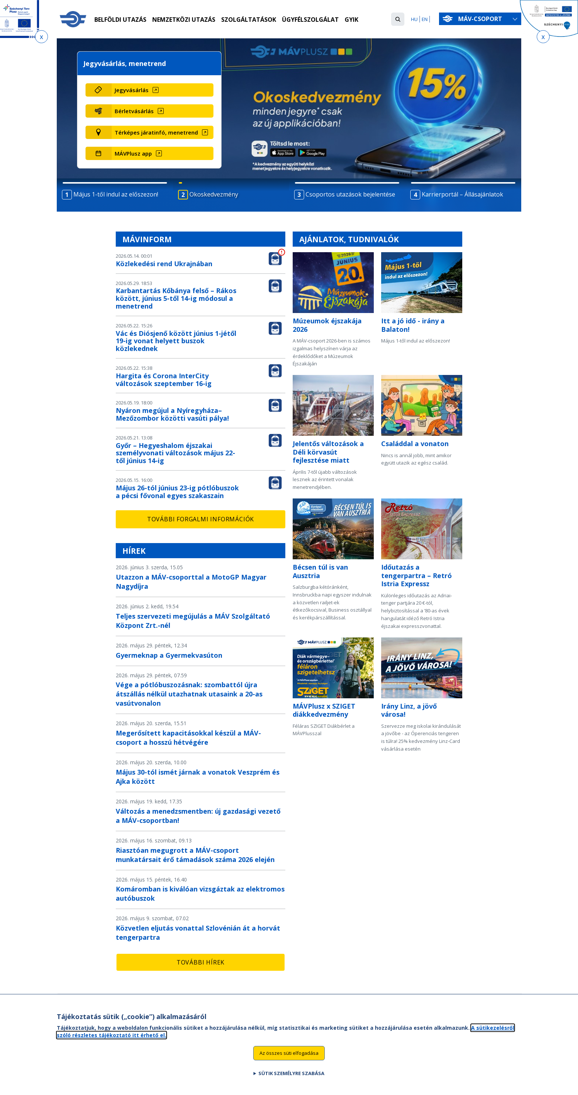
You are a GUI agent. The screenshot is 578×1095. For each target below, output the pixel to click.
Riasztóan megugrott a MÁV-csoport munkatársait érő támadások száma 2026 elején (195, 855)
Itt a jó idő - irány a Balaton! (413, 325)
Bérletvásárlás (134, 111)
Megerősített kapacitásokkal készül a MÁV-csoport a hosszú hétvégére (188, 738)
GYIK (351, 19)
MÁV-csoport (481, 19)
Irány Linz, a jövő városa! (409, 710)
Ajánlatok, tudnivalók (349, 239)
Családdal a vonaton (415, 443)
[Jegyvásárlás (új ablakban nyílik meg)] (162, 90)
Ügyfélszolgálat (310, 19)
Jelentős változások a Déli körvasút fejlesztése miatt (328, 452)
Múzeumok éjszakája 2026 (327, 325)
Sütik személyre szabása (291, 1073)
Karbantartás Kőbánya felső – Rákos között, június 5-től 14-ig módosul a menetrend (176, 298)
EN (425, 19)
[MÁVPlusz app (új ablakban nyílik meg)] (162, 153)
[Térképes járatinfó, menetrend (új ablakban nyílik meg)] (162, 132)
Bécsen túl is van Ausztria (320, 571)
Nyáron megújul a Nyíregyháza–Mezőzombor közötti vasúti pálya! (172, 414)
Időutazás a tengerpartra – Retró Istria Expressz (416, 575)
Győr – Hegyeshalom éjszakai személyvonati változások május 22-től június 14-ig (175, 453)
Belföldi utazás (120, 19)
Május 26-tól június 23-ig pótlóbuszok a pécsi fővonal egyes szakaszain (177, 491)
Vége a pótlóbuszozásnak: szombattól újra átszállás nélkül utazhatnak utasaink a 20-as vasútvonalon (189, 694)
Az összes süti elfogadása (289, 1053)
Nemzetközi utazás (183, 19)
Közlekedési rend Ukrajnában (164, 263)
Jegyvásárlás (132, 90)
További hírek (200, 962)
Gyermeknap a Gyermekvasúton (169, 655)
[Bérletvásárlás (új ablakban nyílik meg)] (162, 111)
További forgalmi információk (200, 519)
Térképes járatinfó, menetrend (156, 132)
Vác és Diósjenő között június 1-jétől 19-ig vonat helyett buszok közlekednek (176, 341)
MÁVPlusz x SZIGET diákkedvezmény (324, 710)
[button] (397, 19)
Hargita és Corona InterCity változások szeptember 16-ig (164, 379)
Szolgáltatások (248, 19)
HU (414, 19)
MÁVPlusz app (133, 153)
